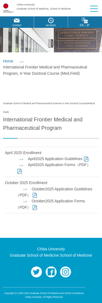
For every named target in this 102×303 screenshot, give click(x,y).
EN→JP (85, 25)
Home (8, 61)
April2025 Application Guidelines (55, 159)
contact (17, 25)
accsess (51, 25)
